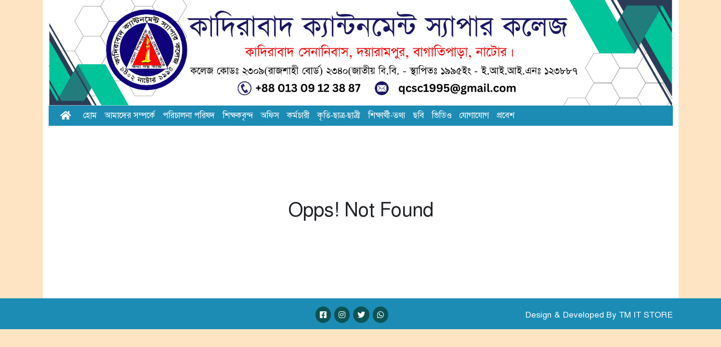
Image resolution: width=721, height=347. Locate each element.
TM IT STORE (646, 314)
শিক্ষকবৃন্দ (238, 115)
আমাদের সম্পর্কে (130, 115)
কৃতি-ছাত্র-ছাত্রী (338, 115)
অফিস (270, 115)
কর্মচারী (298, 115)
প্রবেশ (505, 115)
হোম (90, 115)
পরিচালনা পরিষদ (189, 115)
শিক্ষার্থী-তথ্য (387, 115)
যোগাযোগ (474, 115)
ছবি (418, 115)
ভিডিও (441, 115)
